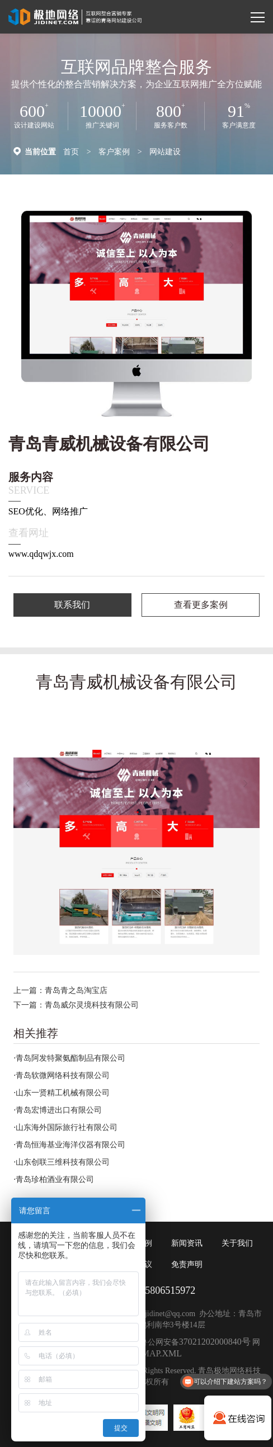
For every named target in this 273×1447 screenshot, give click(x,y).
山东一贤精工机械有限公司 (63, 1093)
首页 (71, 152)
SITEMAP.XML (152, 1353)
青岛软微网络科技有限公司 (63, 1075)
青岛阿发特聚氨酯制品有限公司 (70, 1058)
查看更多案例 (201, 604)
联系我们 (72, 604)
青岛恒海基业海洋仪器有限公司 (70, 1145)
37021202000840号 (215, 1341)
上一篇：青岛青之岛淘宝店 (60, 990)
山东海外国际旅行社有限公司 (66, 1127)
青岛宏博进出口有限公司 (59, 1110)
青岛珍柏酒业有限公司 (55, 1179)
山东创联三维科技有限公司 (63, 1162)
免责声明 (187, 1264)
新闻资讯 (187, 1243)
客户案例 (114, 152)
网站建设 (165, 152)
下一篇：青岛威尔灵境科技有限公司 (76, 1005)
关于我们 (237, 1243)
